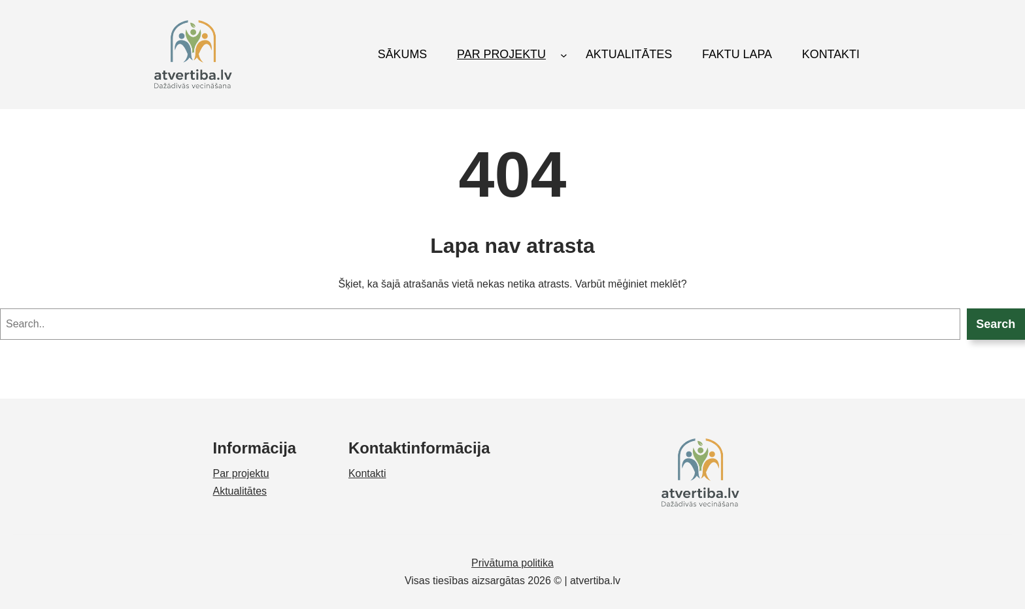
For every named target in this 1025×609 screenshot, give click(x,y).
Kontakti (367, 473)
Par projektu (241, 473)
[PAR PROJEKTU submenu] (563, 54)
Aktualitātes (240, 491)
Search (995, 324)
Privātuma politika (512, 562)
